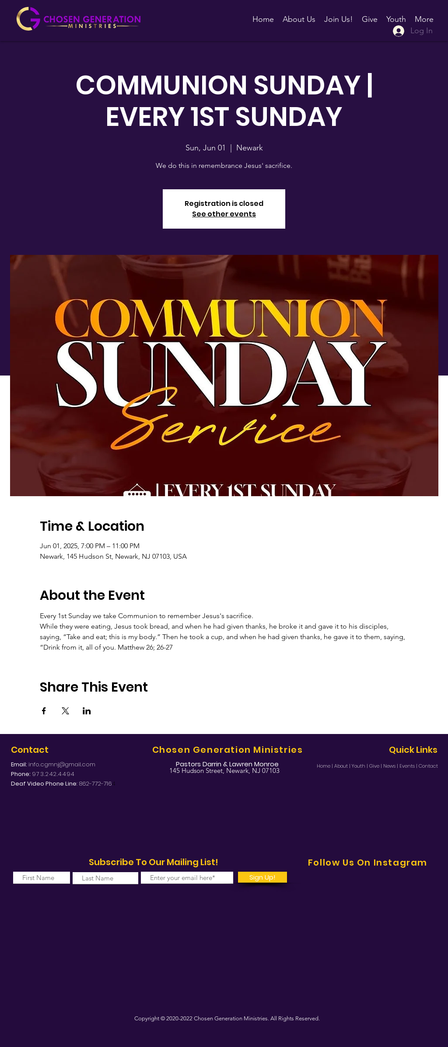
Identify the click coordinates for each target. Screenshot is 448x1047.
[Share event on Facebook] (44, 710)
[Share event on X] (65, 710)
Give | (376, 765)
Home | (325, 765)
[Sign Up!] (262, 877)
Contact (428, 765)
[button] (338, 15)
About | (343, 765)
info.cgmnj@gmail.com (61, 764)
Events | (409, 765)
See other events (224, 214)
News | (391, 765)
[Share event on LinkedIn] (87, 710)
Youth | (360, 765)
